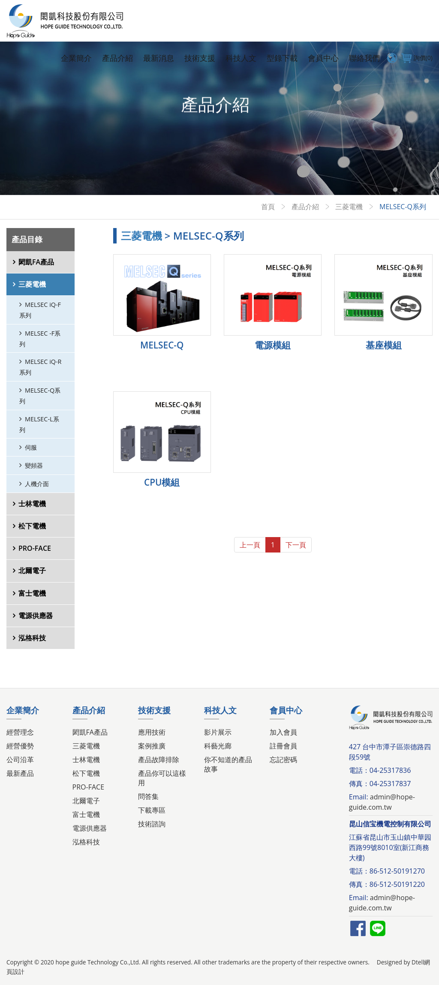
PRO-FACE (34, 548)
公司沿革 (20, 759)
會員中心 (323, 58)
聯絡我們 (364, 58)
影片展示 (218, 732)
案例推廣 (151, 746)
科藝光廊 (218, 746)
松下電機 (32, 526)
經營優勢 (20, 746)
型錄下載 (282, 58)
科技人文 (241, 58)
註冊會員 (283, 746)
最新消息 (158, 58)
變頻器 (34, 465)
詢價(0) (416, 57)
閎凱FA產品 (36, 262)
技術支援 (199, 58)
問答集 (148, 796)
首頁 (268, 206)
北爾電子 (32, 570)
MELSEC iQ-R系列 (40, 366)
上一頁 (250, 545)
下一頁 (296, 545)
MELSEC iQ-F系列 (40, 309)
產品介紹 (117, 58)
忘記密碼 (283, 759)
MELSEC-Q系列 (39, 395)
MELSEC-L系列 (39, 424)
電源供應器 (35, 615)
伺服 (31, 447)
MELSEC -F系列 (39, 338)
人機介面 (37, 484)
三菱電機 (349, 206)
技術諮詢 (151, 824)
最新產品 (20, 773)
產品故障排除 (158, 759)
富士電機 (32, 593)
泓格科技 (32, 638)
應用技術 (151, 732)
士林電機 (32, 503)
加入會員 (283, 732)
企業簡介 (76, 58)
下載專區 (151, 810)
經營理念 (20, 732)
